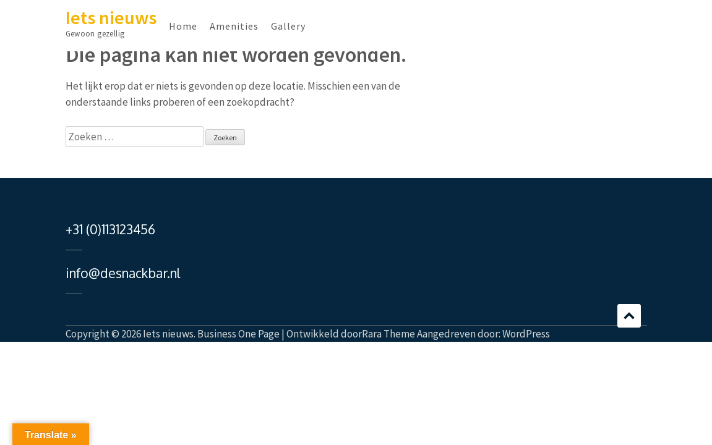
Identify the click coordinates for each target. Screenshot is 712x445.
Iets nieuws (111, 17)
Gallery (288, 26)
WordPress (526, 334)
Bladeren (629, 316)
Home (183, 26)
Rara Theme (388, 334)
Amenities (234, 26)
